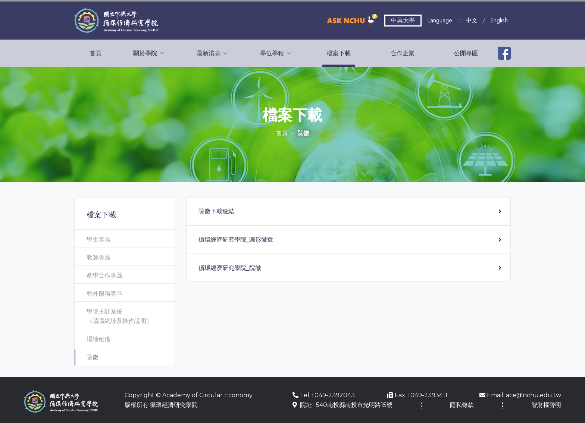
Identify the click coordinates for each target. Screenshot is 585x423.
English (499, 20)
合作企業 (402, 53)
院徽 (92, 357)
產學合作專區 (104, 275)
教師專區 (98, 257)
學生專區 (98, 239)
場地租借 (98, 339)
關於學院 (146, 53)
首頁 (95, 53)
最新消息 (209, 53)
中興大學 (403, 20)
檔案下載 (339, 53)
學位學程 (272, 53)
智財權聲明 (546, 404)
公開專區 (466, 53)
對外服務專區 (104, 293)
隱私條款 (462, 404)
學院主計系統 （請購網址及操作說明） (119, 316)
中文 (472, 20)
